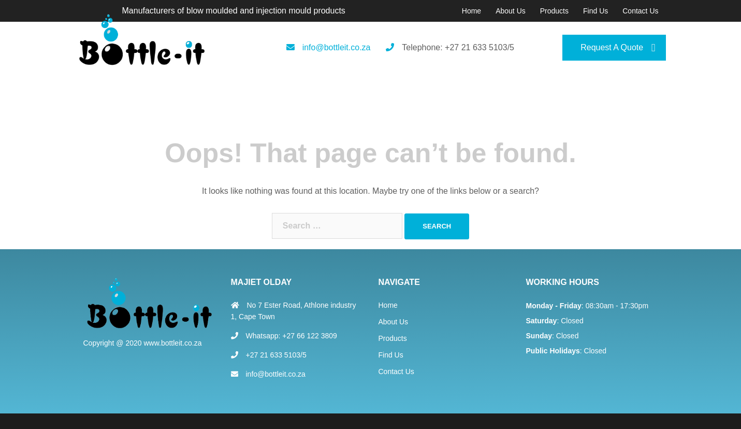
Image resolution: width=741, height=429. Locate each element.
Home (471, 11)
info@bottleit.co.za (336, 47)
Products (554, 11)
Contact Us (640, 11)
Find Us (595, 11)
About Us (511, 11)
